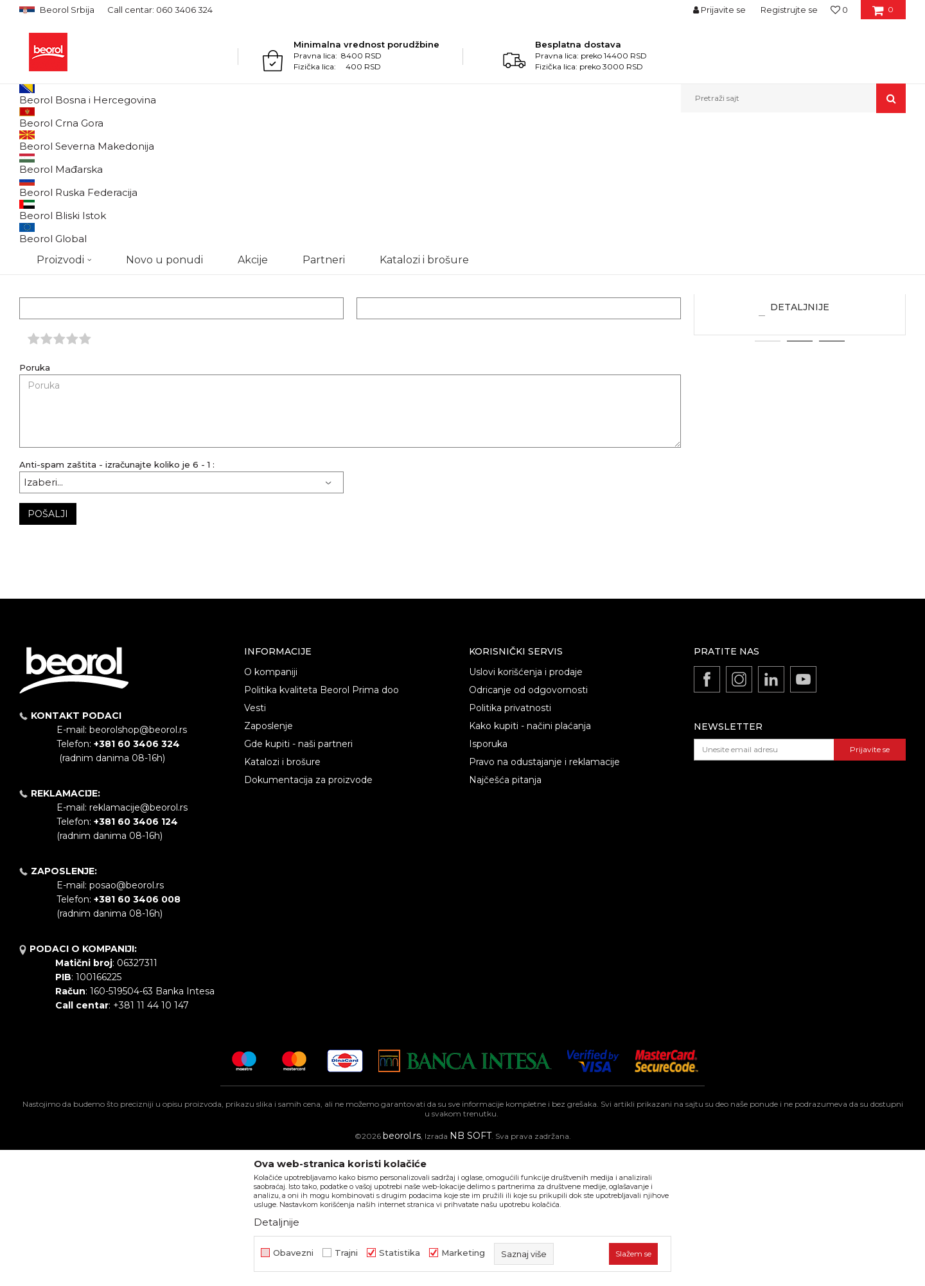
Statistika (399, 1253)
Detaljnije (799, 439)
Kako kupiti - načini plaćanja (530, 858)
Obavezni (293, 1253)
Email (368, 423)
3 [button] (832, 473)
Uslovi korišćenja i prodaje (526, 804)
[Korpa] (883, 14)
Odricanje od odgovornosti (528, 822)
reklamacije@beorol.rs (84, 241)
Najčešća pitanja (505, 912)
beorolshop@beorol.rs (138, 862)
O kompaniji (270, 804)
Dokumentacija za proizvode (308, 912)
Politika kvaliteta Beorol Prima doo (321, 822)
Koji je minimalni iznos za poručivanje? (800, 379)
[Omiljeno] (839, 9)
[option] (800, 346)
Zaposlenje (268, 858)
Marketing (463, 1253)
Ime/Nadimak (48, 423)
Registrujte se (789, 9)
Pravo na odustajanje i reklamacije (544, 894)
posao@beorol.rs (126, 1017)
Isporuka (488, 876)
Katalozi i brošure (282, 894)
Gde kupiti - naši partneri (298, 876)
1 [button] (768, 473)
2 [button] (800, 473)
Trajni (346, 1253)
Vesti (255, 840)
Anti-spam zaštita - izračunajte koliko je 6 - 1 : (117, 597)
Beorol (44, 140)
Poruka (34, 500)
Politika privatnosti (510, 840)
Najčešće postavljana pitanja (118, 140)
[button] (793, 98)
